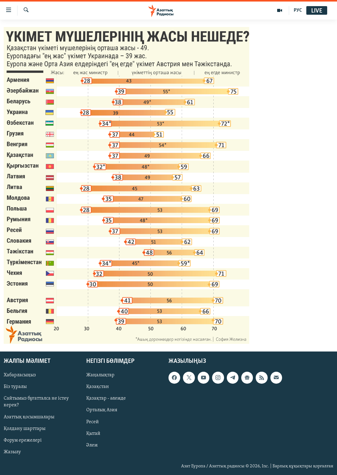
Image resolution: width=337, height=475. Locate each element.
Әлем (92, 445)
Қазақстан (97, 386)
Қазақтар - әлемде (106, 398)
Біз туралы (15, 386)
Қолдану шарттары (24, 428)
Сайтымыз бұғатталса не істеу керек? (36, 402)
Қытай (93, 433)
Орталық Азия (101, 410)
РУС (298, 10)
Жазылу (12, 451)
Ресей (92, 421)
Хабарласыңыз (20, 375)
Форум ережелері (23, 440)
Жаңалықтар (100, 375)
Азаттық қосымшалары (29, 416)
